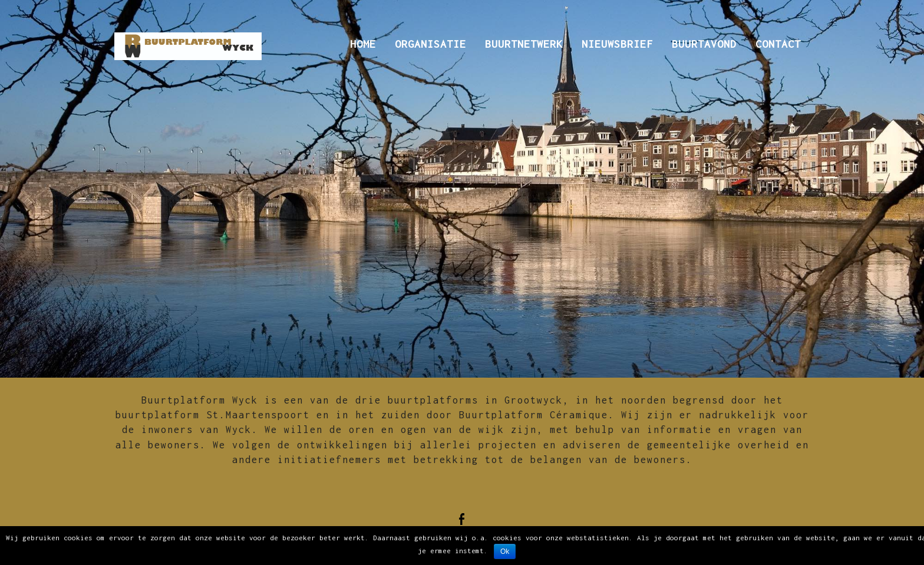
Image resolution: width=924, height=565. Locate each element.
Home (363, 44)
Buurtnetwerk (524, 44)
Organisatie (430, 44)
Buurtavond (704, 44)
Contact (778, 44)
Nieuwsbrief (617, 44)
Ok (504, 551)
